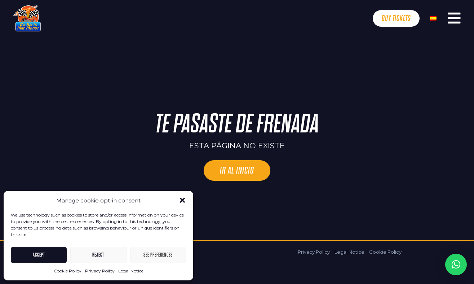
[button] (182, 200)
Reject (98, 255)
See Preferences (158, 255)
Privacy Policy (100, 271)
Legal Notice (130, 271)
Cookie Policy (67, 271)
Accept (39, 255)
